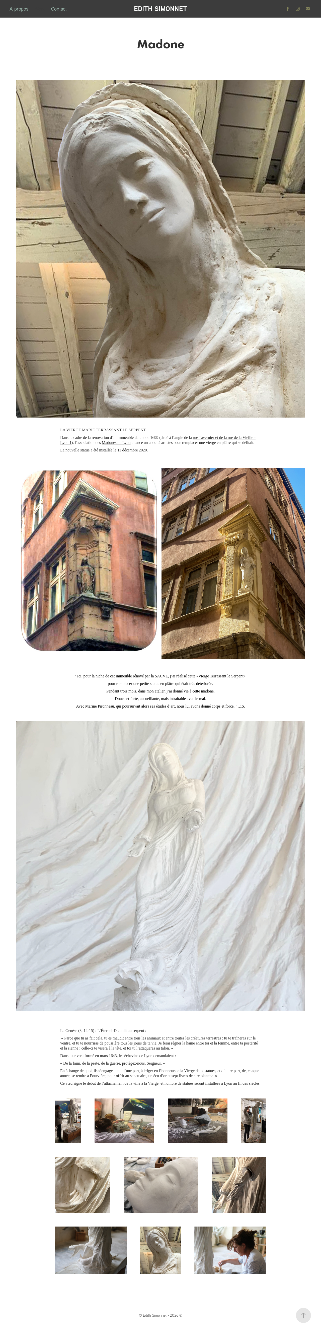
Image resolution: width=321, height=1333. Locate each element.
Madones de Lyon (116, 442)
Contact (59, 9)
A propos (19, 9)
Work (40, 9)
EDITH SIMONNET (160, 8)
